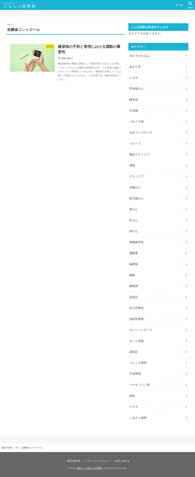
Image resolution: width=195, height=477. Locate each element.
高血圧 (133, 297)
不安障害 (135, 373)
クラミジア (136, 176)
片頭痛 (133, 110)
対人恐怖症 (136, 307)
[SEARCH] (190, 5)
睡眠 (132, 275)
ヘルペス (135, 143)
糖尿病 (133, 286)
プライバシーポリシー (97, 460)
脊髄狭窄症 (136, 242)
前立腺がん (136, 198)
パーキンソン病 (139, 384)
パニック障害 (138, 362)
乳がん (133, 220)
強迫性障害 (136, 319)
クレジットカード (141, 329)
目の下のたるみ (139, 55)
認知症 (133, 351)
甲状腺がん (136, 88)
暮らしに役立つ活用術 (89, 468)
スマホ (133, 406)
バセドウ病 (136, 121)
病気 (132, 395)
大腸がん (135, 187)
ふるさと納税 (138, 417)
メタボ (133, 77)
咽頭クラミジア (139, 154)
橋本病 (133, 99)
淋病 (132, 165)
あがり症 (135, 66)
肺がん (133, 231)
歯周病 (133, 264)
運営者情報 (73, 460)
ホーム (179, 4)
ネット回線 (136, 340)
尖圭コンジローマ (141, 132)
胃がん (133, 209)
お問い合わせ (122, 460)
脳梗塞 (133, 253)
